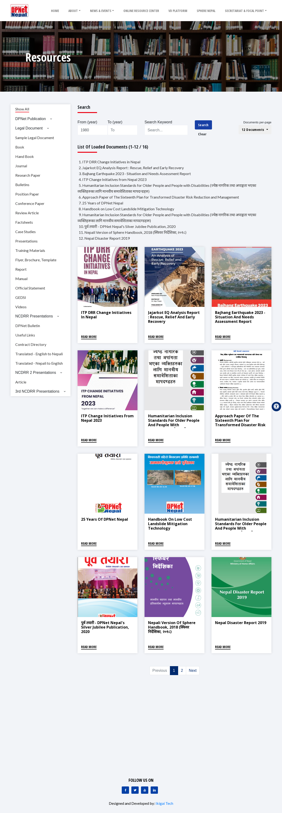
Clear (202, 134)
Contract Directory (30, 344)
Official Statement (30, 288)
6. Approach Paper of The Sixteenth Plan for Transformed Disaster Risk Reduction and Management (159, 197)
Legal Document (29, 128)
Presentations (26, 241)
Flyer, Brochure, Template (35, 260)
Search (203, 124)
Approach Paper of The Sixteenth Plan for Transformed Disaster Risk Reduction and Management (240, 425)
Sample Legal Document (34, 137)
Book (19, 147)
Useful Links (25, 335)
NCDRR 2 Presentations (35, 373)
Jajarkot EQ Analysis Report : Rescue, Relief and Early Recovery (174, 317)
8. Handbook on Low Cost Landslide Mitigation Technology (126, 209)
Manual (21, 278)
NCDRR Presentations (34, 316)
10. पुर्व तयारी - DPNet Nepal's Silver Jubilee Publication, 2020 (127, 226)
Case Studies (25, 231)
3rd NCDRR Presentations (37, 391)
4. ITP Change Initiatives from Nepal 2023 (112, 179)
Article (20, 382)
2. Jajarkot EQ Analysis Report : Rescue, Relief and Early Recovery (131, 167)
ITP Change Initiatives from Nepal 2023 (107, 418)
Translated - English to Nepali (39, 354)
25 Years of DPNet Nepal (104, 519)
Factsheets (24, 222)
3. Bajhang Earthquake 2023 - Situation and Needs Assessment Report (135, 173)
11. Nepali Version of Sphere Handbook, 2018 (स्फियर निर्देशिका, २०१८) (132, 232)
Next (193, 670)
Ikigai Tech (164, 803)
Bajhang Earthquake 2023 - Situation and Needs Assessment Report (240, 317)
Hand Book (24, 156)
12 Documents (254, 129)
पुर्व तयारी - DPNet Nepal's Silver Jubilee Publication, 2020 (105, 627)
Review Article (27, 213)
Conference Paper (29, 203)
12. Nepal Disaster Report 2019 (104, 238)
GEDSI (20, 297)
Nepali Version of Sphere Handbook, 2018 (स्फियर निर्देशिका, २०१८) (172, 627)
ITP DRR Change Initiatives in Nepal (106, 315)
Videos (21, 307)
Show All (22, 109)
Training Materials (30, 250)
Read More (89, 336)
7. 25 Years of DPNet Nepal (101, 203)
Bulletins (22, 184)
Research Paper (27, 175)
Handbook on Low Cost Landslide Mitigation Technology (170, 524)
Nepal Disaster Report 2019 (240, 622)
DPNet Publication (30, 119)
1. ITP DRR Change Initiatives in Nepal (109, 162)
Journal (21, 166)
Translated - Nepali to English (39, 363)
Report (21, 269)
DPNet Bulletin (27, 325)
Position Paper (27, 194)
